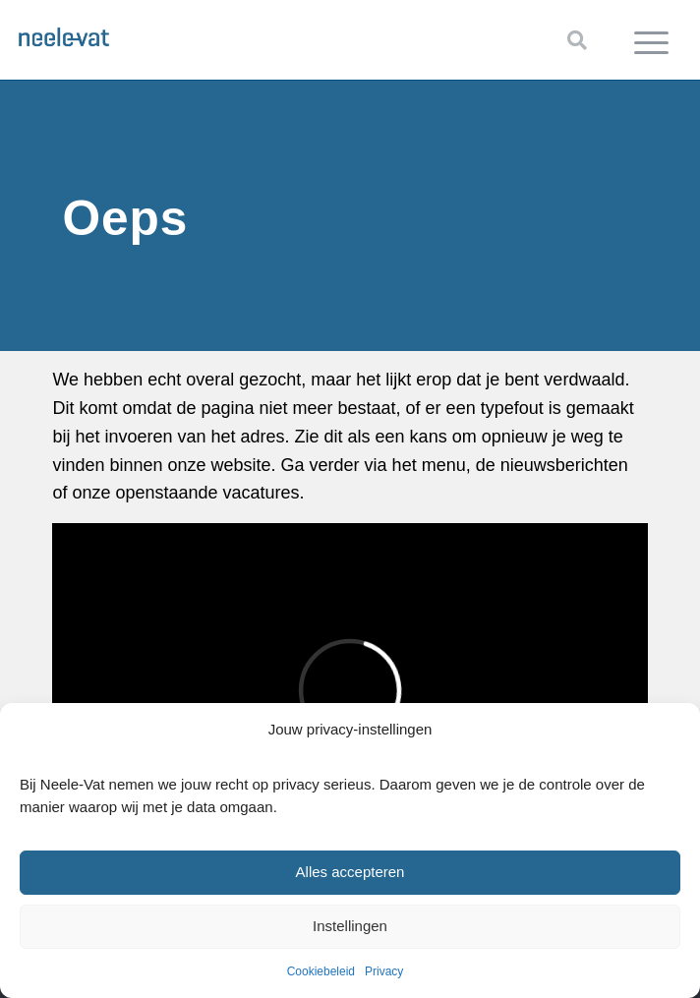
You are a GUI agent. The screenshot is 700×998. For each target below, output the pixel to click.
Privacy (384, 971)
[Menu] (651, 40)
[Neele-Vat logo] (283, 34)
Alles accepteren (350, 871)
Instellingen (350, 925)
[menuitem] (651, 40)
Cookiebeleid (321, 971)
